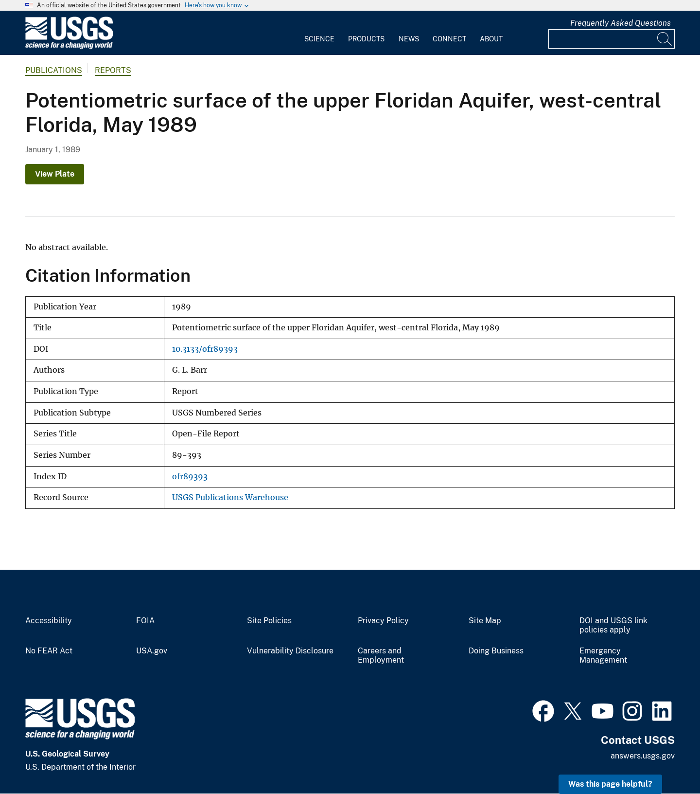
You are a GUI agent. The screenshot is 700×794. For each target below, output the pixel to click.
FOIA (145, 620)
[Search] (665, 39)
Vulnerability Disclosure (290, 651)
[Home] (69, 47)
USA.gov (151, 651)
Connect (449, 39)
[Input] (611, 39)
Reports (113, 70)
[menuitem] (319, 33)
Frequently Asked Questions (620, 23)
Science (319, 39)
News (409, 39)
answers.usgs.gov (643, 755)
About (491, 39)
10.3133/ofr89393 (205, 349)
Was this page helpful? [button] (610, 784)
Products (366, 39)
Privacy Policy (383, 620)
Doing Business (496, 651)
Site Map (485, 620)
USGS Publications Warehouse (230, 497)
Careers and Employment (381, 656)
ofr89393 (190, 476)
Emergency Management (603, 656)
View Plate (54, 174)
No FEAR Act (48, 651)
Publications (53, 70)
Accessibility (48, 620)
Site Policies (269, 620)
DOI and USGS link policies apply (613, 625)
